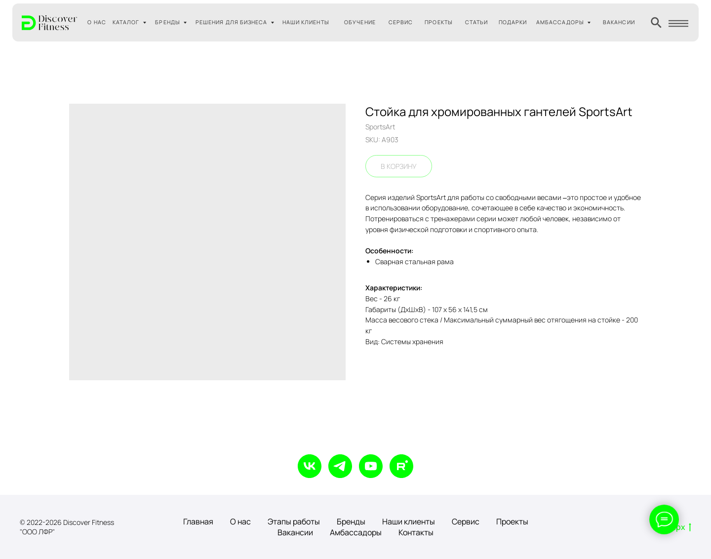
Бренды (351, 521)
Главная (198, 521)
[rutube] (401, 466)
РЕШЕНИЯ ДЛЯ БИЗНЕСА (232, 22)
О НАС (96, 22)
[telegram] (340, 466)
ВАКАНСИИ (619, 22)
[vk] (309, 466)
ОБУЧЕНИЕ (360, 22)
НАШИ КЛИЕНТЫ (305, 22)
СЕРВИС (401, 22)
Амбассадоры (356, 532)
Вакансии (295, 532)
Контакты (416, 532)
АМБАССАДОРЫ (560, 22)
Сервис (465, 521)
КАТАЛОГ (126, 22)
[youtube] (371, 466)
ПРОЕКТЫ (439, 22)
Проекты (512, 521)
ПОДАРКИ (513, 22)
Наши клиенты (408, 521)
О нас (240, 521)
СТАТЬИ (476, 22)
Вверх (676, 527)
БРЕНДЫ (167, 22)
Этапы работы (294, 521)
